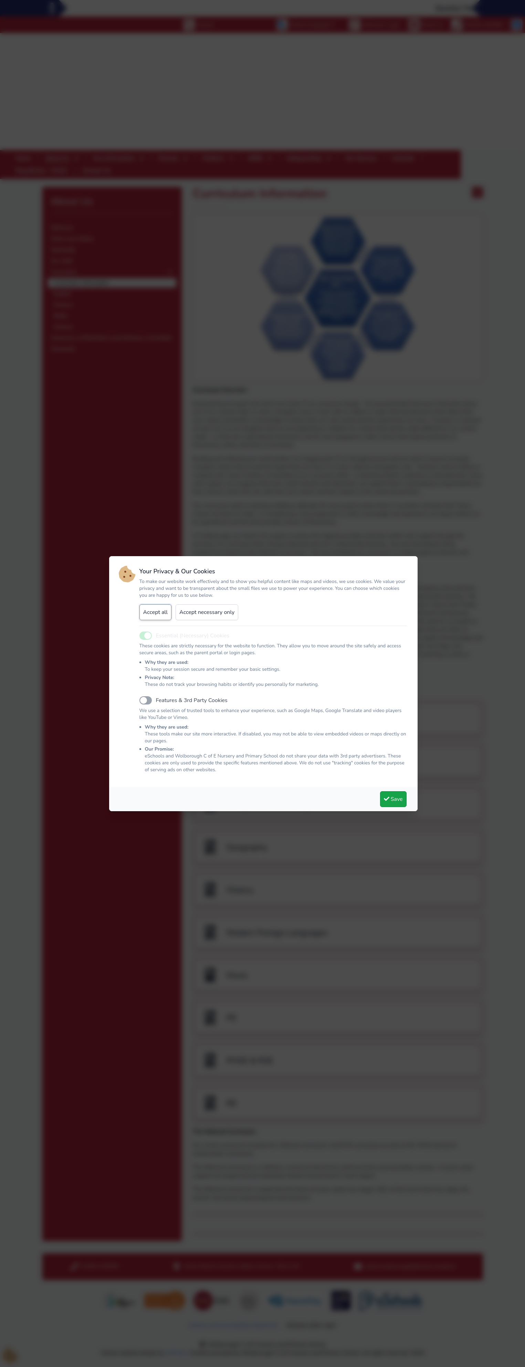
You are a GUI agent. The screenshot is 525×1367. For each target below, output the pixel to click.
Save (393, 799)
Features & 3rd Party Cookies (192, 700)
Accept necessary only (206, 612)
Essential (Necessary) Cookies (193, 635)
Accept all (155, 612)
